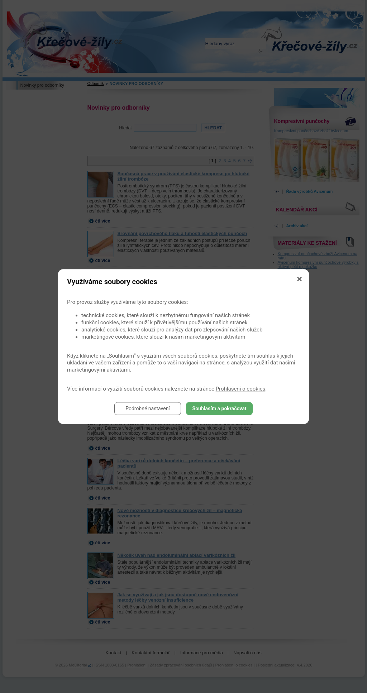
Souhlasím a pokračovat (219, 408)
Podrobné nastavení (147, 408)
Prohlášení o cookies (241, 389)
